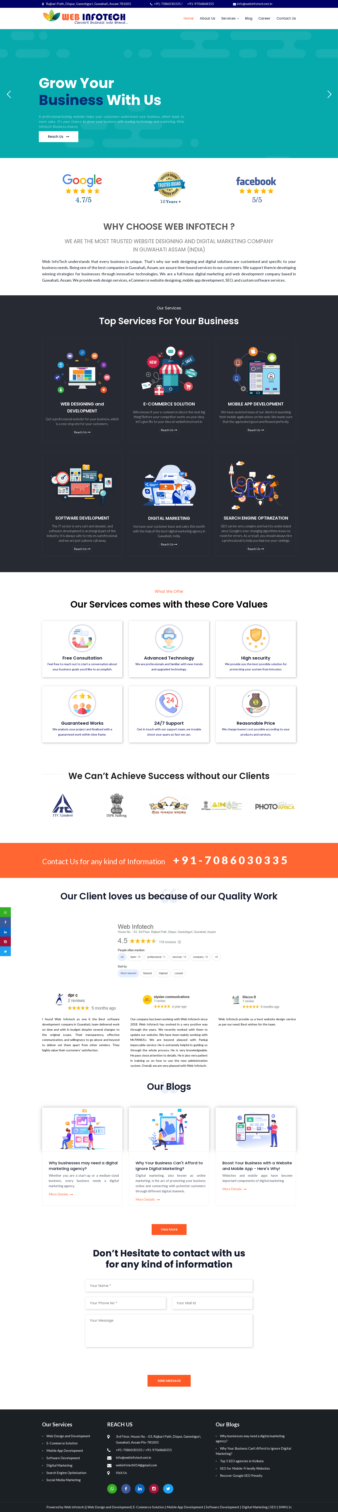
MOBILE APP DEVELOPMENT (256, 404)
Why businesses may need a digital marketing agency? (83, 1165)
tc (290, 1507)
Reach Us (82, 432)
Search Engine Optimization (66, 1473)
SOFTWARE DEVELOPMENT (82, 518)
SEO (273, 1507)
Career (264, 18)
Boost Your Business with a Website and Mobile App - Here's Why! (257, 1165)
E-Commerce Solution (62, 1443)
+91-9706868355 (200, 4)
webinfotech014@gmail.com (136, 1465)
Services (228, 18)
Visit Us (121, 1473)
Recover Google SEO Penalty (241, 1475)
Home (189, 18)
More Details (61, 1194)
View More (169, 1229)
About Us (207, 18)
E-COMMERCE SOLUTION (169, 404)
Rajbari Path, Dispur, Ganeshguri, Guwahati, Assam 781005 (86, 4)
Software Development (63, 1458)
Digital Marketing (59, 1465)
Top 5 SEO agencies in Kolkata (242, 1461)
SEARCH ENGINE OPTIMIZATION (256, 518)
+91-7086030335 (231, 860)
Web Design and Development (68, 1436)
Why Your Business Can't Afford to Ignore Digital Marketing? (169, 1165)
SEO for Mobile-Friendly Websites (245, 1468)
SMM (283, 1507)
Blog (248, 18)
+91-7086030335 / (166, 4)
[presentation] (118, 1360)
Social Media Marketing (63, 1480)
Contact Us (286, 18)
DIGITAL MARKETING (169, 518)
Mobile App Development (64, 1450)
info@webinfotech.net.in (252, 4)
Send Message (169, 1381)
